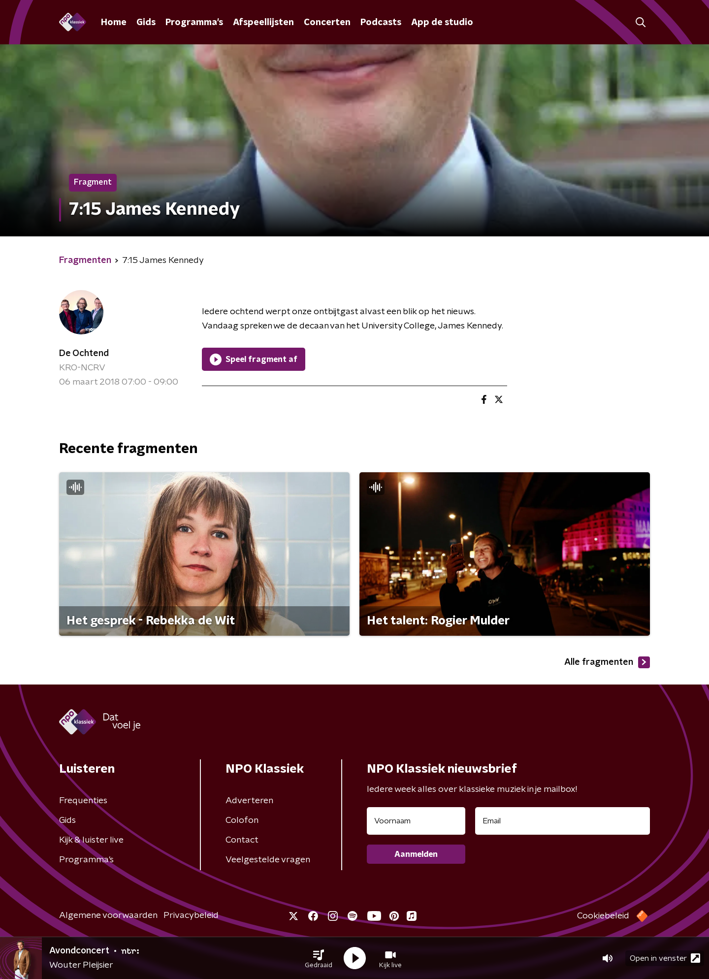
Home (114, 22)
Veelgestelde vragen (268, 859)
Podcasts (380, 22)
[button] (318, 958)
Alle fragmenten (607, 662)
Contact (242, 840)
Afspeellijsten (263, 22)
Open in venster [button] (665, 958)
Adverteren (249, 800)
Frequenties (83, 800)
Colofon (242, 820)
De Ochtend (84, 353)
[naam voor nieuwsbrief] (416, 821)
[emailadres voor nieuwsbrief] (562, 821)
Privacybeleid (191, 915)
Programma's (194, 22)
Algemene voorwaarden (108, 915)
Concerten (327, 22)
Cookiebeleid (603, 916)
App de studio (442, 22)
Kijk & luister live (91, 840)
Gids (146, 22)
